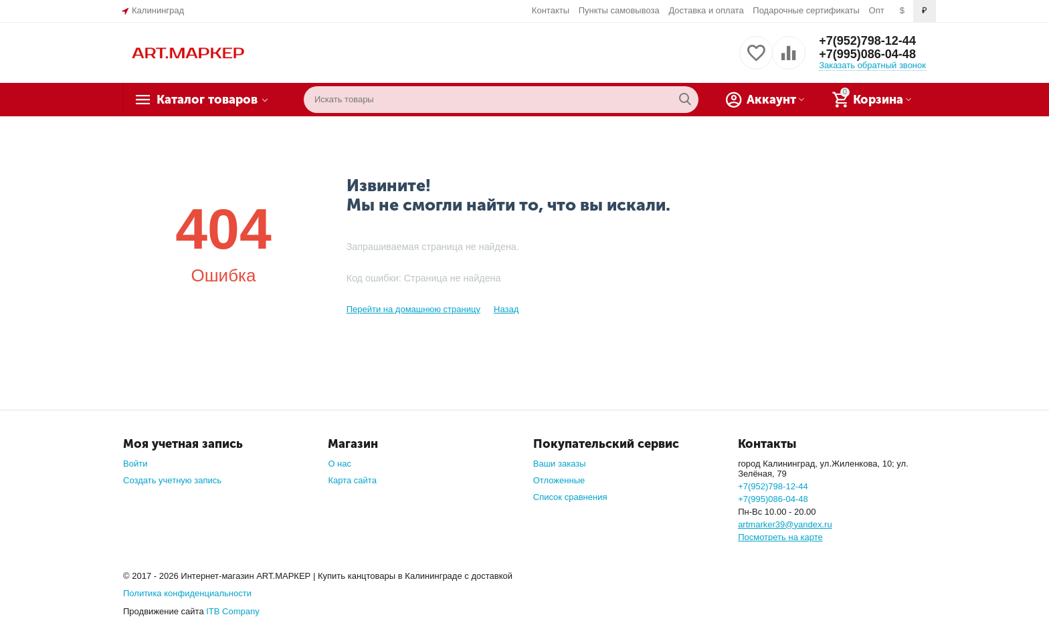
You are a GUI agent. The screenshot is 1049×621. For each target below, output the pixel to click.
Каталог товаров (207, 99)
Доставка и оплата (705, 10)
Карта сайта (352, 480)
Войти (135, 464)
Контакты (550, 10)
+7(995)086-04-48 (867, 54)
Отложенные (559, 480)
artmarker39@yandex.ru (785, 524)
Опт (876, 10)
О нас (339, 464)
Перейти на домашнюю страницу (413, 309)
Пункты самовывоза (619, 10)
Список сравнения (570, 497)
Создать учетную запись (172, 480)
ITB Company (233, 611)
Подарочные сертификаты (806, 10)
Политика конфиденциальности (187, 593)
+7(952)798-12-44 (867, 40)
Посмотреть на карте (780, 537)
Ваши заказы (559, 464)
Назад (506, 309)
